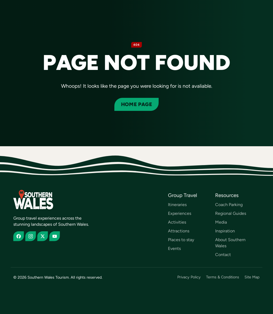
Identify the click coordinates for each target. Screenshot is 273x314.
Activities (177, 222)
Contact (223, 254)
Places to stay (181, 239)
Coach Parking (229, 204)
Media (221, 222)
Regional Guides (230, 213)
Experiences (179, 213)
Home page (136, 104)
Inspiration (225, 230)
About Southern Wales (230, 242)
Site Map (252, 277)
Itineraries (177, 204)
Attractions (178, 230)
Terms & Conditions (222, 277)
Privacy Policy (189, 277)
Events (174, 248)
